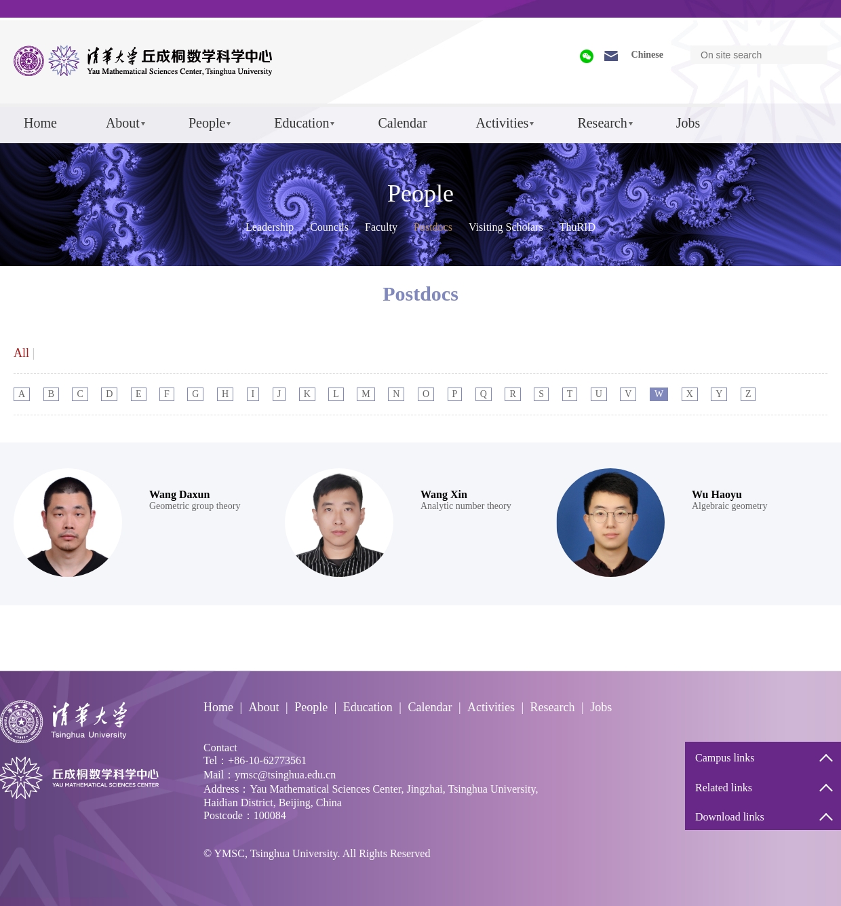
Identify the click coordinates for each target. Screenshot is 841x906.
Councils (329, 227)
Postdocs (433, 227)
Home (40, 122)
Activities (502, 122)
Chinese (647, 55)
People (207, 122)
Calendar (402, 122)
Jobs (688, 122)
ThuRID (577, 227)
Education (301, 122)
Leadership (270, 227)
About (123, 122)
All (21, 353)
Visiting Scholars (506, 227)
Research (602, 122)
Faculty (381, 227)
